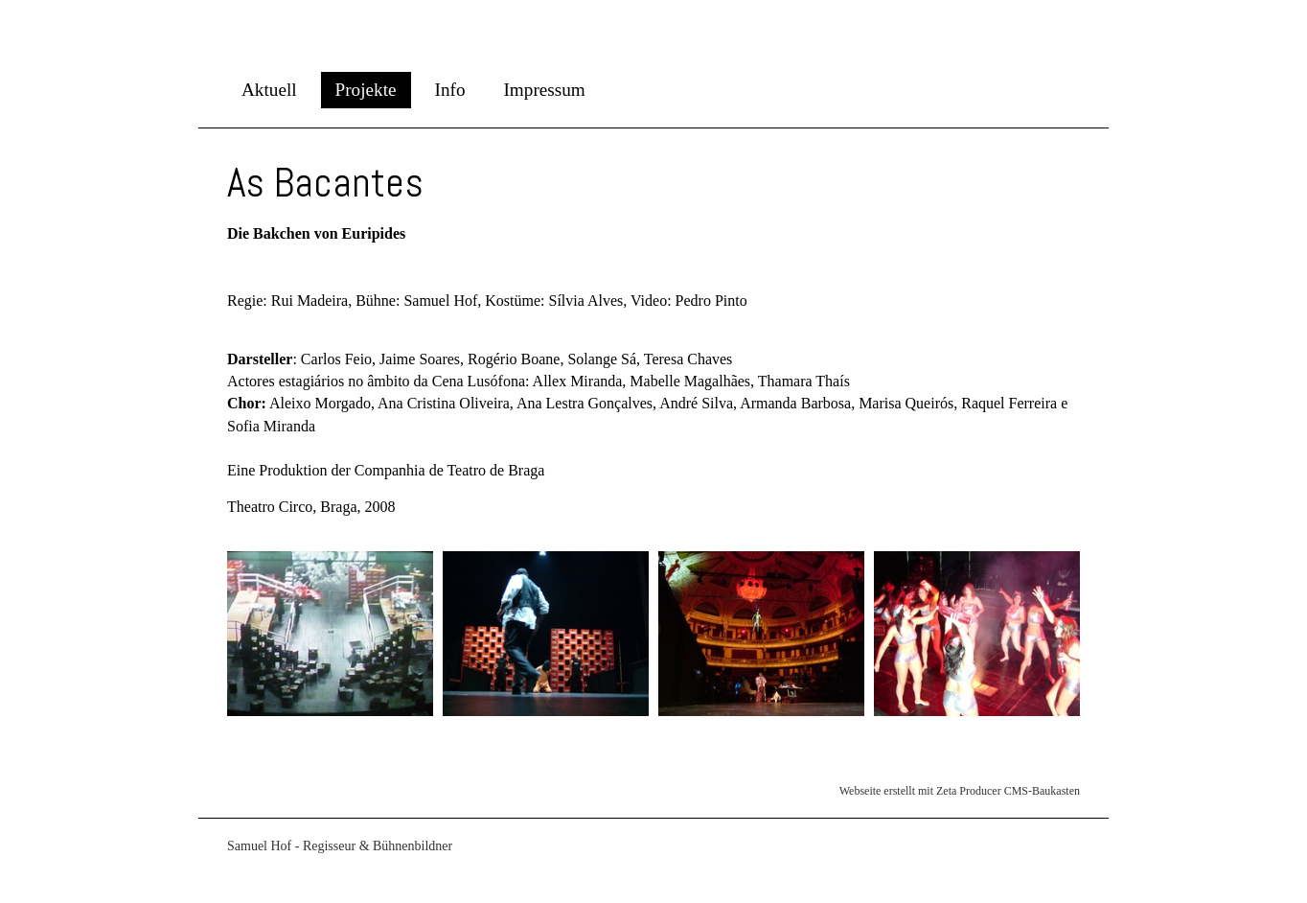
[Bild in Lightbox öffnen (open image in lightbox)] (330, 633)
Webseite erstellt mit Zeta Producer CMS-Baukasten (959, 791)
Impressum (544, 90)
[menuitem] (269, 90)
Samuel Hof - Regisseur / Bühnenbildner (235, 27)
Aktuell (269, 90)
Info (450, 90)
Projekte (366, 90)
